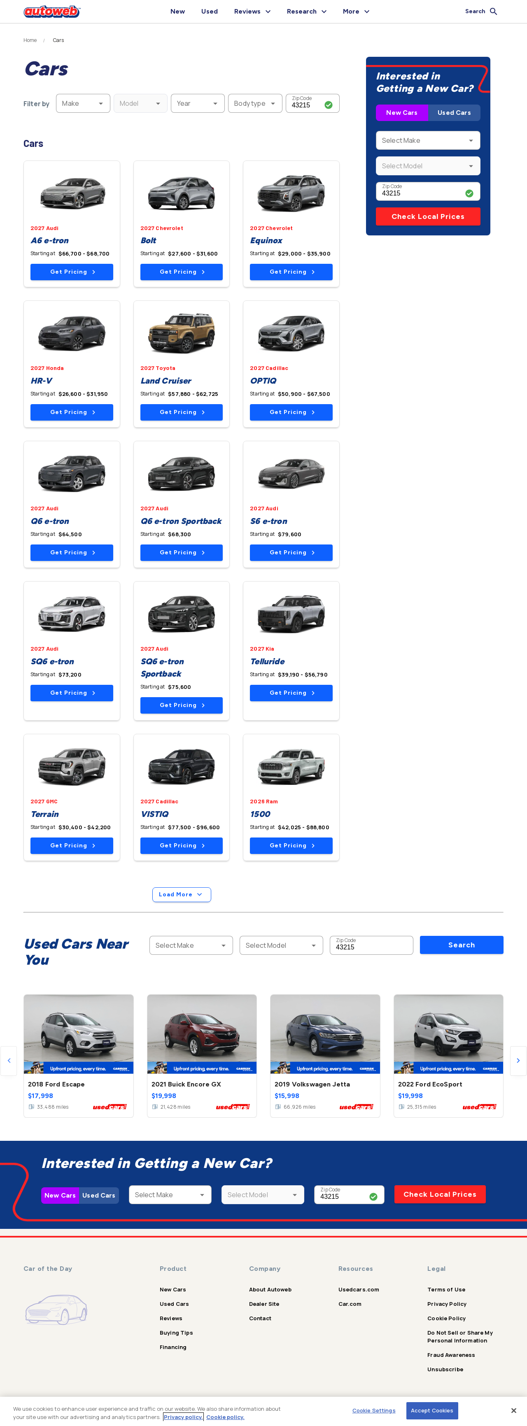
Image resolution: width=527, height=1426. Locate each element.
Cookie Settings (374, 1410)
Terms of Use (446, 1289)
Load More (182, 895)
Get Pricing (72, 271)
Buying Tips (176, 1332)
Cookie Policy (446, 1318)
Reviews (171, 1318)
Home (30, 40)
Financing (173, 1347)
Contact (260, 1318)
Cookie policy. (225, 1417)
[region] (263, 1411)
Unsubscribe (445, 1369)
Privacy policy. (183, 1417)
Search (461, 944)
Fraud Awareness (451, 1355)
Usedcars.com (359, 1289)
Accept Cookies (432, 1410)
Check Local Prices (428, 216)
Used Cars (454, 112)
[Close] (514, 1410)
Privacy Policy (446, 1303)
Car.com (350, 1303)
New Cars (401, 112)
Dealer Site (264, 1303)
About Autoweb (270, 1289)
